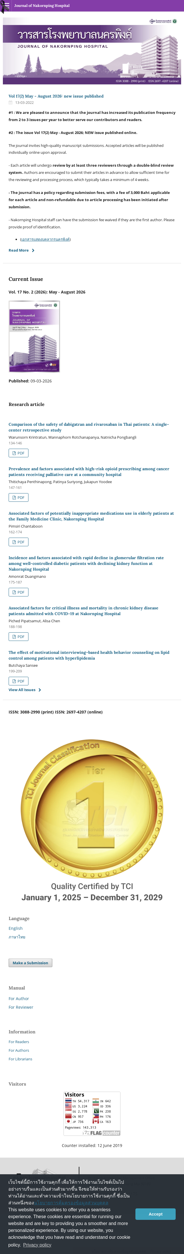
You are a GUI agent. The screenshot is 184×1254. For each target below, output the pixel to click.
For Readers (19, 1041)
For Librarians (20, 1058)
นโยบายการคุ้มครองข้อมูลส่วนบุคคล (71, 1202)
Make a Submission (30, 962)
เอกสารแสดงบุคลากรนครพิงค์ (45, 239)
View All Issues (22, 689)
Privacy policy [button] (37, 1245)
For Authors (19, 1050)
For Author (19, 998)
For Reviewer (21, 1007)
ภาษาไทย (17, 937)
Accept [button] (155, 1214)
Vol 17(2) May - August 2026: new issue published (56, 96)
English (16, 928)
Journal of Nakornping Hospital (42, 5)
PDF (20, 453)
